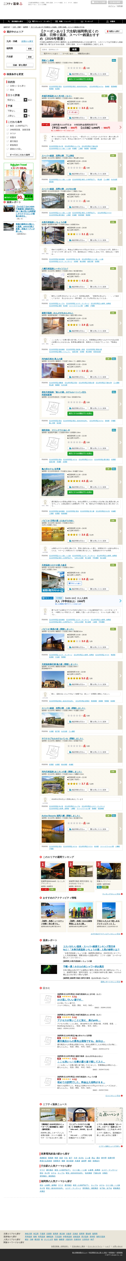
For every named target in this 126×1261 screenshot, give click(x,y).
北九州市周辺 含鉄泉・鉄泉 (75, 349)
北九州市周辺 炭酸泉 (56, 383)
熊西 (56, 1158)
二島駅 (80, 148)
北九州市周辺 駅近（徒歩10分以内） (75, 86)
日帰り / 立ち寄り (18, 86)
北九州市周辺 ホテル (96, 86)
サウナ (42, 1170)
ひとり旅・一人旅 (80, 1170)
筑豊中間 (111, 1158)
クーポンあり (68, 54)
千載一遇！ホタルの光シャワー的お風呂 (83, 966)
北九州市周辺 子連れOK (90, 146)
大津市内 (85, 1239)
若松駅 (107, 421)
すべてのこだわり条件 (20, 155)
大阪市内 (69, 1239)
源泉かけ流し (16, 149)
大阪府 (68, 1234)
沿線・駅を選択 (20, 65)
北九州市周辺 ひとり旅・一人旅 (60, 148)
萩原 (61, 1158)
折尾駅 (97, 261)
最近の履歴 (115, 2)
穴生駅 (57, 657)
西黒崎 (50, 1158)
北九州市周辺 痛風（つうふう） (60, 352)
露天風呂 (49, 1170)
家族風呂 (116, 1188)
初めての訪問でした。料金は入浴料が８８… (81, 1082)
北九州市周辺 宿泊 (55, 86)
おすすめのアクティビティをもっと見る (105, 934)
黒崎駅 (107, 86)
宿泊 (41, 1173)
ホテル (53, 1173)
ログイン (111, 6)
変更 (30, 49)
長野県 (81, 1234)
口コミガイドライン (95, 1246)
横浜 (26, 1239)
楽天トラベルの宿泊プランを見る (80, 79)
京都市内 (77, 1239)
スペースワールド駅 (76, 306)
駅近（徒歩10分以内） (75, 1173)
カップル (61, 1173)
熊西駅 (51, 89)
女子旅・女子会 (106, 1188)
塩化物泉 (88, 1173)
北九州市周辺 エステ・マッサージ (60, 261)
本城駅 (74, 148)
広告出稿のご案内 (78, 1246)
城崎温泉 (49, 1237)
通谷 (98, 1158)
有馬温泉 (41, 1237)
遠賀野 (84, 1161)
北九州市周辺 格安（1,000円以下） (84, 179)
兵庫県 (49, 1234)
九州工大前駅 (79, 558)
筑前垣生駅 (97, 352)
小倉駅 (95, 622)
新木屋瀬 (69, 1161)
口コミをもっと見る (113, 1096)
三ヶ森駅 (107, 179)
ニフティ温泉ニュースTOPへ (109, 1146)
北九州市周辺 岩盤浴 (82, 701)
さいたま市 (48, 1239)
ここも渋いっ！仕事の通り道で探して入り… (81, 1061)
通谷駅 (51, 182)
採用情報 (120, 1252)
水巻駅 (76, 261)
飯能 (56, 1239)
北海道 (75, 1234)
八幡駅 (86, 306)
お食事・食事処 (94, 1170)
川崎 (31, 1239)
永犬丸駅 (114, 179)
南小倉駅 (103, 558)
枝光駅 (65, 306)
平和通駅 (96, 558)
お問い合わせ (118, 1246)
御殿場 (61, 1239)
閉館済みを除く (84, 54)
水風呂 (105, 1173)
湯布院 (92, 1237)
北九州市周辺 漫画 (55, 306)
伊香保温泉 (67, 1237)
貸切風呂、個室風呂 (48, 1176)
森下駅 (57, 731)
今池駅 (51, 731)
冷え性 (47, 1173)
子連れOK (97, 1173)
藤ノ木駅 (52, 423)
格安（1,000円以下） (63, 1170)
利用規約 (112, 1252)
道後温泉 (76, 1237)
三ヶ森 (87, 1158)
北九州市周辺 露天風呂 (57, 215)
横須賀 (37, 1239)
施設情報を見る (77, 74)
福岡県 (95, 1234)
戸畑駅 (92, 306)
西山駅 (100, 179)
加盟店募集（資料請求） (60, 1246)
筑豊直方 (96, 1161)
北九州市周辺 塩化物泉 (57, 259)
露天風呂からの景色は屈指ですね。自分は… (81, 1041)
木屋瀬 (77, 1161)
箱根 (35, 1237)
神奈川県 (28, 1234)
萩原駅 (57, 89)
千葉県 (42, 1234)
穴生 (66, 1158)
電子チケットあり (51, 54)
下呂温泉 (58, 1237)
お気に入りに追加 (99, 74)
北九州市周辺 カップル (72, 146)
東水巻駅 (83, 261)
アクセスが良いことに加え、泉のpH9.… (79, 1020)
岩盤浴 (13, 137)
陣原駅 (86, 148)
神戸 (92, 1239)
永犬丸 (81, 1158)
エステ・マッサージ (109, 1170)
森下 (70, 1158)
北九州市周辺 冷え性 (56, 146)
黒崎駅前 (43, 1158)
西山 (93, 1158)
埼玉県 (36, 1234)
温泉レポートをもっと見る (110, 982)
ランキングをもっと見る (111, 894)
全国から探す (27, 41)
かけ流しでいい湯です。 (70, 999)
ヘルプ (107, 1246)
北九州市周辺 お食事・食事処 (101, 303)
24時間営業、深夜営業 (20, 130)
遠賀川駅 (90, 261)
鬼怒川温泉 (100, 1237)
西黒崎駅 (114, 86)
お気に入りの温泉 (99, 2)
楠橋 (63, 1161)
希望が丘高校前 (46, 1161)
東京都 (62, 1234)
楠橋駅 (57, 385)
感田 (89, 1161)
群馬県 (55, 1234)
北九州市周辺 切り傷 (87, 511)
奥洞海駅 (93, 148)
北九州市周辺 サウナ (105, 213)
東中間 (103, 1158)
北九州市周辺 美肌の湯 (94, 349)
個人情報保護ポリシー (79, 1252)
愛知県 (88, 1234)
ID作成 (120, 6)
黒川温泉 (84, 1237)
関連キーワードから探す (14, 1242)
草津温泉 (28, 1237)
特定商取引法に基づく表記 (98, 1252)
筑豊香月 (56, 1161)
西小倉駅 (88, 558)
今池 (75, 1158)
